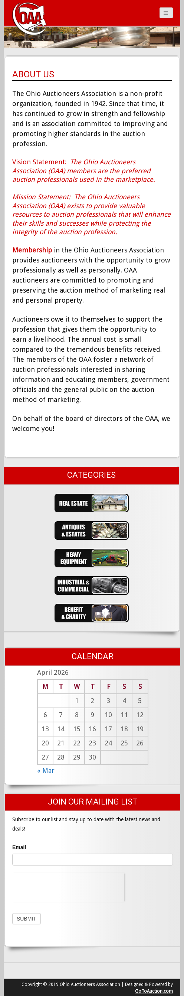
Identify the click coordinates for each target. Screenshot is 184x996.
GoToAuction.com (154, 991)
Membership (32, 250)
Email (19, 847)
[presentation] (68, 887)
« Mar (46, 770)
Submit (26, 919)
